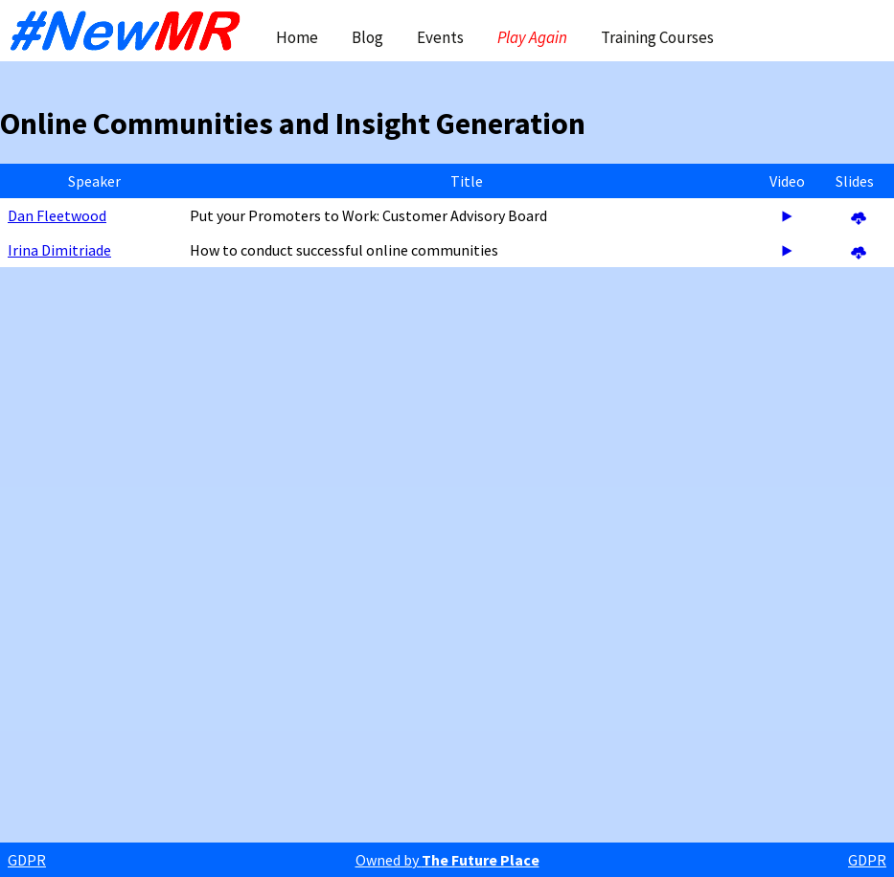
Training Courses (657, 37)
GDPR (27, 859)
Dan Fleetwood (57, 215)
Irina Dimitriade (59, 249)
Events (440, 37)
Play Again (532, 37)
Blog (367, 37)
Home (297, 37)
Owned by (447, 859)
